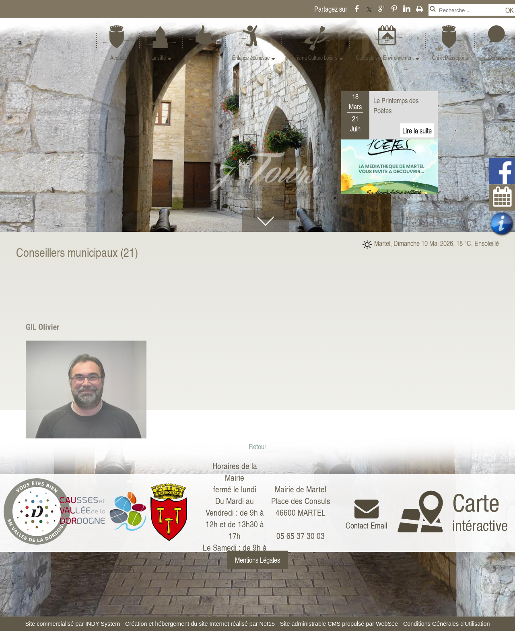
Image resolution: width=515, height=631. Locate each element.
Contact (496, 57)
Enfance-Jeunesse (251, 57)
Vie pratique (202, 57)
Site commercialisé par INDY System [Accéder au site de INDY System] (72, 624)
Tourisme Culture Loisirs (313, 57)
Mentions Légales (257, 560)
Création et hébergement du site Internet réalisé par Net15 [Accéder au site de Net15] (200, 624)
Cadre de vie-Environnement (385, 57)
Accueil (118, 57)
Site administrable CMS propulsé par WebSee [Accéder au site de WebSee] (339, 624)
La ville (158, 57)
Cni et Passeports (450, 57)
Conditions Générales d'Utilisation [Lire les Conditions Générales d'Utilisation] (446, 624)
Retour (257, 496)
